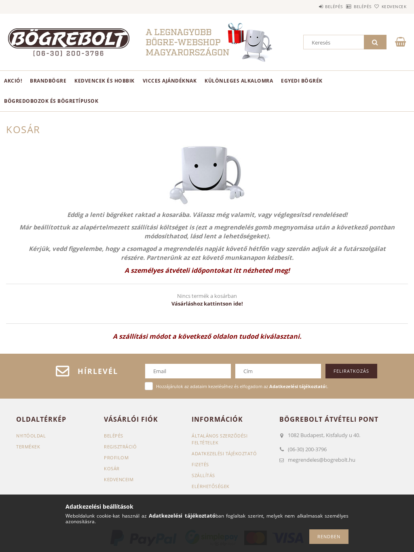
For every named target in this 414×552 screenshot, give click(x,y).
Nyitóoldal (31, 436)
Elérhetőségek (211, 486)
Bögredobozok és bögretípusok (51, 101)
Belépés (311, 6)
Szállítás (203, 475)
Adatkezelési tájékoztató (224, 453)
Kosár (112, 468)
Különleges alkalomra (239, 80)
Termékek (28, 447)
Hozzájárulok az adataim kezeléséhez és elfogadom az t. (242, 386)
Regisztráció (120, 447)
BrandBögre (48, 80)
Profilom (116, 457)
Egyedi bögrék (302, 80)
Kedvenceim (118, 479)
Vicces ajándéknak (170, 80)
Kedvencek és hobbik (104, 80)
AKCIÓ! (13, 80)
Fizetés (200, 464)
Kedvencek (389, 6)
